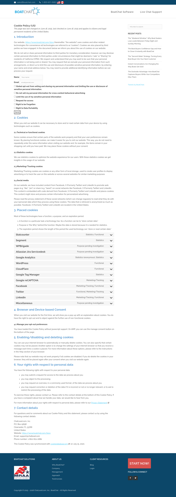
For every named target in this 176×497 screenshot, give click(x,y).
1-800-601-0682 (49, 2)
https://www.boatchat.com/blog (39, 42)
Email (16, 82)
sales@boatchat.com (26, 2)
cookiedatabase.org (59, 444)
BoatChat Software (122, 12)
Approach (56, 475)
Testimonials (57, 479)
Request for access (23, 101)
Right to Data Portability (26, 108)
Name (16, 77)
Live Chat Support (151, 12)
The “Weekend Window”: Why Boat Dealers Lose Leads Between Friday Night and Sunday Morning (145, 41)
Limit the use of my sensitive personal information (37, 97)
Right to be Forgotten (25, 104)
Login (92, 468)
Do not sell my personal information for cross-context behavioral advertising (49, 93)
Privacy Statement (99, 403)
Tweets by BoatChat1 (136, 85)
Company (56, 468)
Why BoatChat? (58, 465)
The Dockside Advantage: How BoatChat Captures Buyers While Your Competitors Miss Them (144, 74)
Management (57, 472)
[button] (139, 463)
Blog (92, 465)
